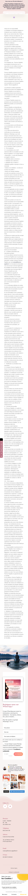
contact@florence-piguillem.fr (10, 850)
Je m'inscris (18, 754)
